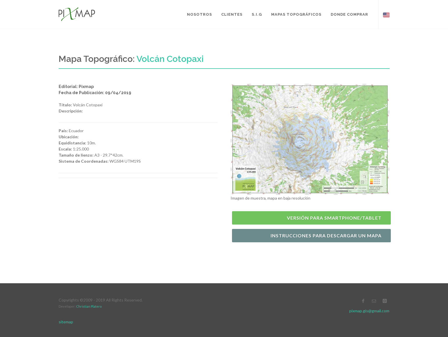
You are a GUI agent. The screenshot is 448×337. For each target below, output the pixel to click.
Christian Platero (89, 306)
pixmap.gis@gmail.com (369, 310)
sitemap (66, 321)
